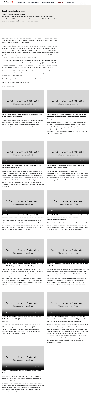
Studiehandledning (8, 86)
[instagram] (84, 2)
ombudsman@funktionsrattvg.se (34, 79)
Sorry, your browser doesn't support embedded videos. (23, 101)
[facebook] (81, 2)
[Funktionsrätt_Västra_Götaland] (8, 1)
